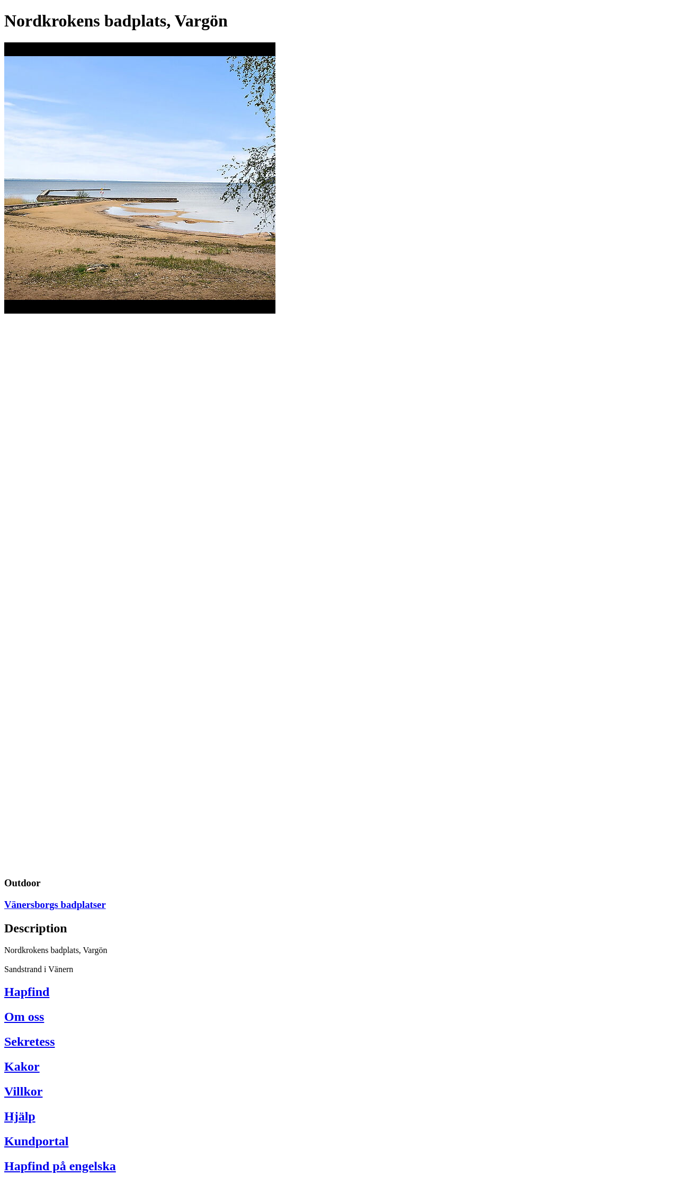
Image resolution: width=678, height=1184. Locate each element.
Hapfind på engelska (60, 1166)
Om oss (24, 1016)
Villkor (23, 1091)
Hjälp (19, 1116)
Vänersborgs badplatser (55, 904)
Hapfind (26, 992)
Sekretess (29, 1041)
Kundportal (36, 1141)
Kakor (22, 1066)
